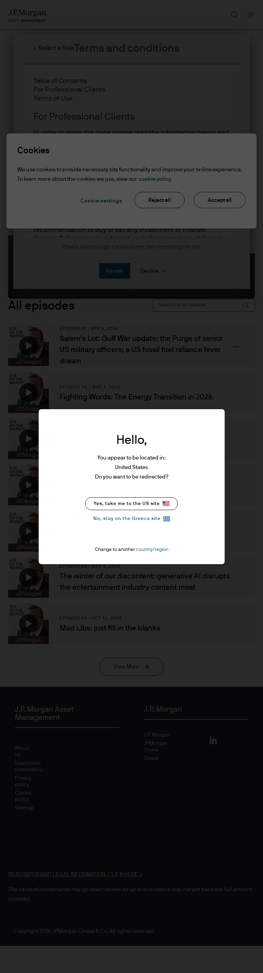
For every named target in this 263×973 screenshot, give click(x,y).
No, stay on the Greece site (131, 518)
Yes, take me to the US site (131, 503)
